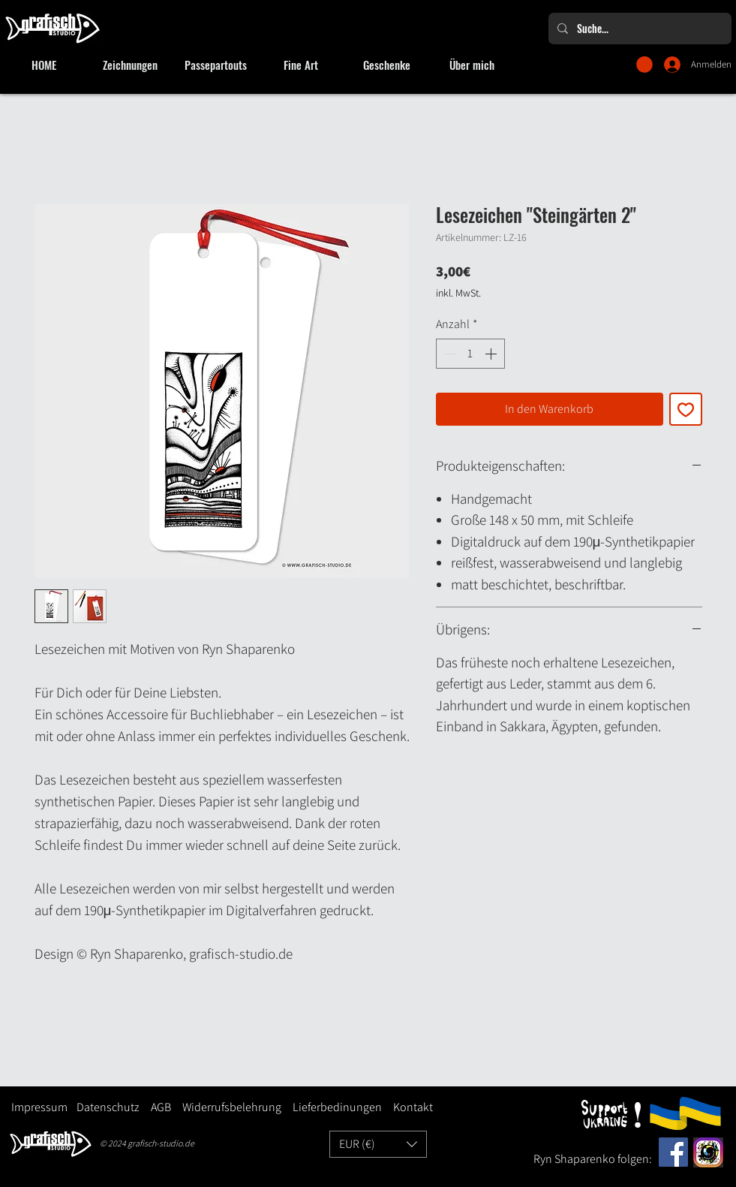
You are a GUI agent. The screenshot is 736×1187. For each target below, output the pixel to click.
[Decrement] (448, 353)
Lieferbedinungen (331, 1107)
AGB (161, 1107)
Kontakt (413, 1107)
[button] (644, 64)
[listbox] (378, 1144)
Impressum (39, 1107)
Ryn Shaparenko (575, 1159)
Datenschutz (108, 1107)
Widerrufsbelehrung (231, 1107)
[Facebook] (673, 1152)
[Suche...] (638, 28)
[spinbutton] (470, 353)
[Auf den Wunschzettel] (685, 409)
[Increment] (492, 353)
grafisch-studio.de (161, 1143)
